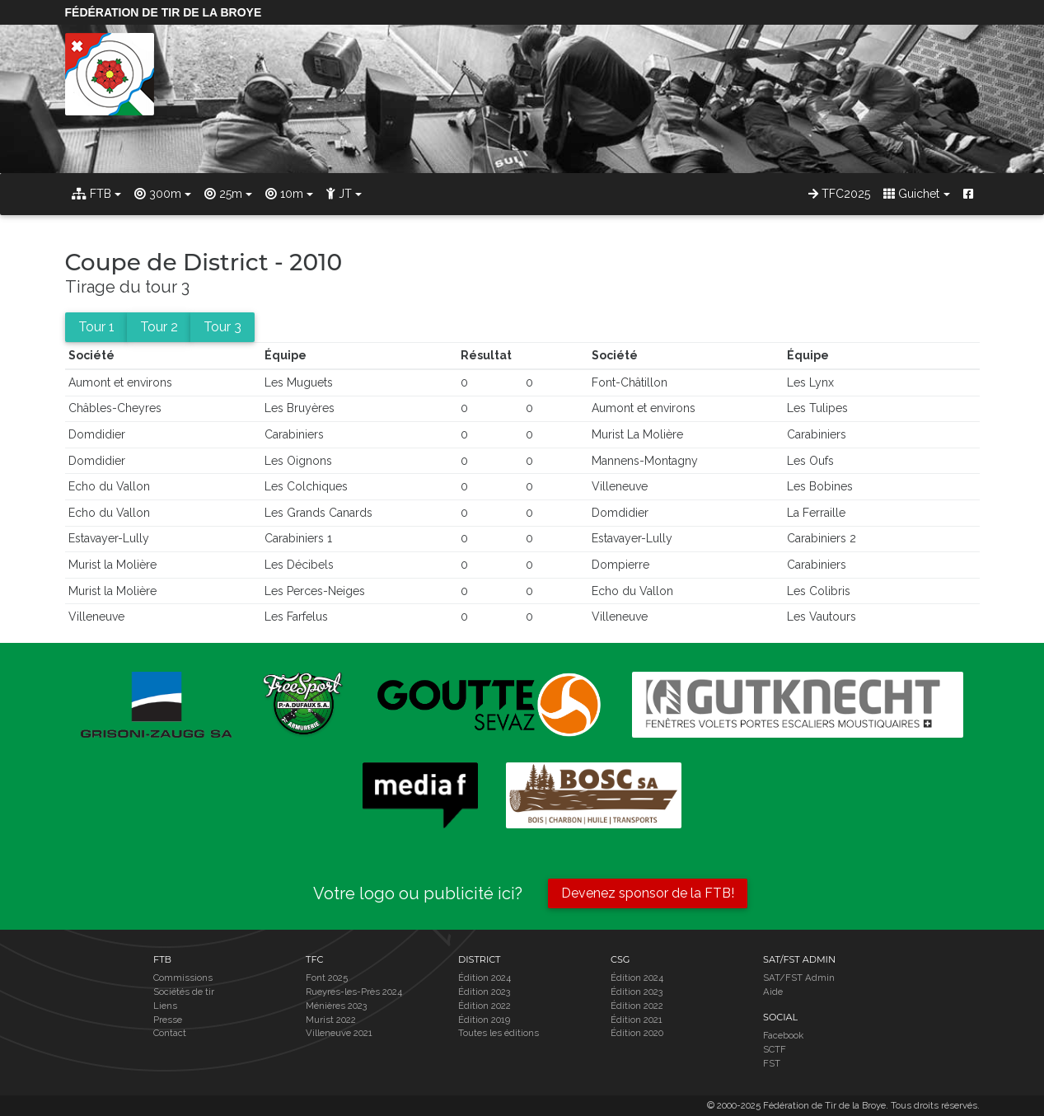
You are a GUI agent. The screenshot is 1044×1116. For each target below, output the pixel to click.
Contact (169, 1033)
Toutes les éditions (498, 1033)
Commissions (183, 977)
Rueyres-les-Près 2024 (354, 991)
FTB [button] (91, 193)
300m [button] (157, 193)
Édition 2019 (484, 1019)
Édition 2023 (484, 991)
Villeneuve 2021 (339, 1033)
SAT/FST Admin (799, 977)
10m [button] (284, 193)
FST (771, 1063)
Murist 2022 (331, 1019)
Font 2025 (327, 977)
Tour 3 (222, 327)
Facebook (783, 1035)
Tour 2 (159, 327)
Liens (165, 1005)
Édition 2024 (484, 977)
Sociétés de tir (183, 991)
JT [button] (339, 193)
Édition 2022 (484, 1005)
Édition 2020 (637, 1033)
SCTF (774, 1049)
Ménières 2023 (336, 1005)
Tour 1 (96, 327)
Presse (167, 1019)
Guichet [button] (911, 193)
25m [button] (223, 193)
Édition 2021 (636, 1019)
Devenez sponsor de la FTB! (647, 893)
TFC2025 (839, 193)
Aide (773, 991)
